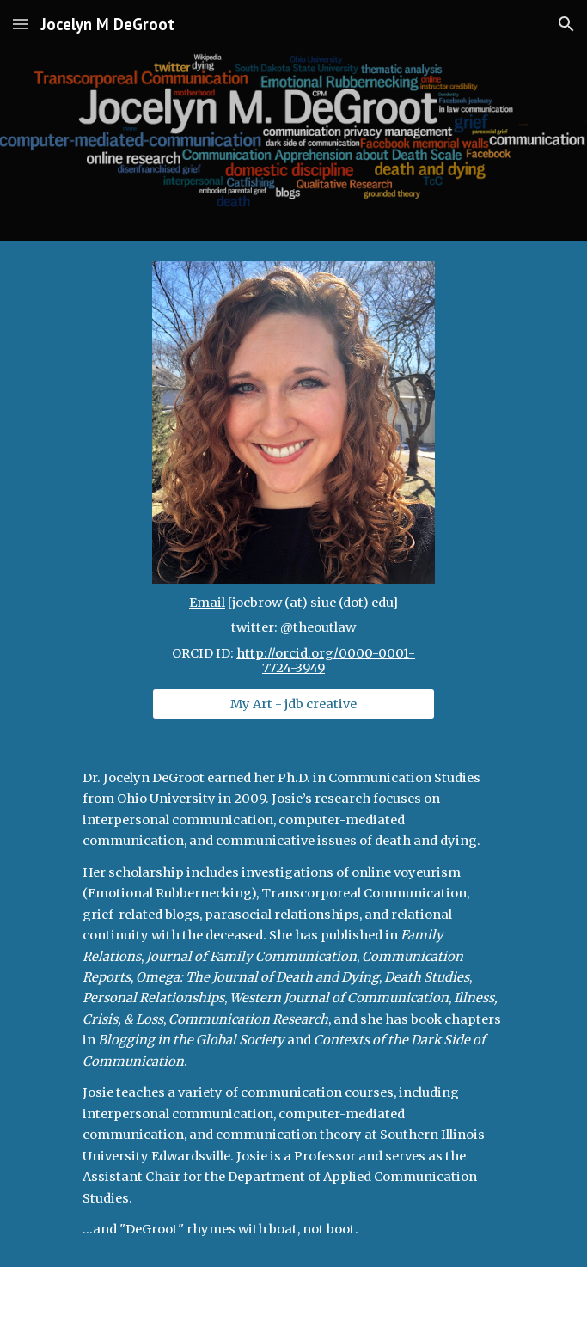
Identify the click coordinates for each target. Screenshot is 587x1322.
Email (207, 602)
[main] (293, 636)
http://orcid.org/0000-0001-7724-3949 (325, 661)
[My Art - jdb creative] (293, 703)
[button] (20, 23)
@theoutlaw (318, 627)
